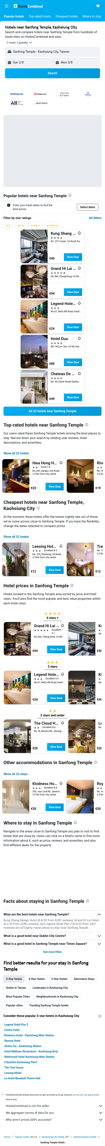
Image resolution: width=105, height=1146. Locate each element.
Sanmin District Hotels (84, 1092)
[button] (6, 6)
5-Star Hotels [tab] (59, 934)
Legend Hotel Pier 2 (16, 980)
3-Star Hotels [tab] (14, 934)
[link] (52, 411)
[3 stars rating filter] (20, 226)
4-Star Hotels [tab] (37, 934)
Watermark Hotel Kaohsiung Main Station (29, 1012)
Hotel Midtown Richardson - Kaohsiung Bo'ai (31, 1006)
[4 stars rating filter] (35, 226)
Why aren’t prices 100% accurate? (54, 1075)
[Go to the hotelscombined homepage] (28, 6)
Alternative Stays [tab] (84, 934)
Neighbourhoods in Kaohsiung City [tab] (57, 952)
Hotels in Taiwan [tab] (16, 943)
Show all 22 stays (15, 774)
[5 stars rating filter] (52, 226)
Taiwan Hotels (22, 1092)
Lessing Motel (12, 1028)
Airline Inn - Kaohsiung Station (22, 1001)
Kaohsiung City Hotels (53, 1092)
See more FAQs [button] (52, 907)
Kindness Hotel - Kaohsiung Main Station (29, 990)
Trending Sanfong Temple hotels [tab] (49, 960)
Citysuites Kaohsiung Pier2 (20, 1017)
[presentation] (70, 195)
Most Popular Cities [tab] (18, 952)
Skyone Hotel (12, 996)
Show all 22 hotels (16, 453)
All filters (95, 218)
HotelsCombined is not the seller (54, 1061)
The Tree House (13, 1023)
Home (7, 1092)
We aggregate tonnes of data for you (54, 1068)
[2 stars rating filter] (8, 226)
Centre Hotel (11, 985)
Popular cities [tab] (14, 960)
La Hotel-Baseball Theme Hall (22, 1033)
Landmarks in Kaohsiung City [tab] (50, 943)
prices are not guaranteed (86, 1050)
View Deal (73, 257)
